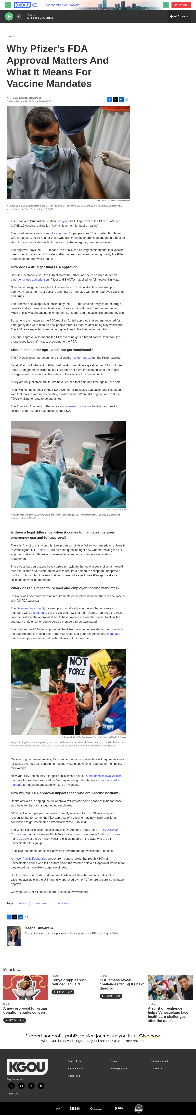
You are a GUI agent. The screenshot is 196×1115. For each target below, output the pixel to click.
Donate (183, 5)
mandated (113, 633)
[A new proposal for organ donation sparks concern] (25, 987)
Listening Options (118, 1068)
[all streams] (179, 16)
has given (63, 221)
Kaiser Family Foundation (30, 858)
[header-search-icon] (166, 5)
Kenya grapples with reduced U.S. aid (69, 982)
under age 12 (82, 357)
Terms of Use (74, 1061)
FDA (74, 304)
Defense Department (30, 608)
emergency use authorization (30, 279)
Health (11, 36)
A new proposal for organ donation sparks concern (25, 1010)
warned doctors (76, 406)
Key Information (76, 1068)
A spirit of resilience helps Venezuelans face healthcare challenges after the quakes (168, 1014)
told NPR (45, 550)
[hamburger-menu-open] (8, 5)
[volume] (19, 16)
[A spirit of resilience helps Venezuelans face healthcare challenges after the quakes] (170, 987)
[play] (9, 16)
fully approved (59, 233)
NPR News (41, 903)
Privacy (113, 1061)
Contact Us (156, 1068)
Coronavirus (63, 903)
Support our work (160, 1061)
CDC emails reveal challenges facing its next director (122, 984)
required (39, 612)
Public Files (74, 1076)
